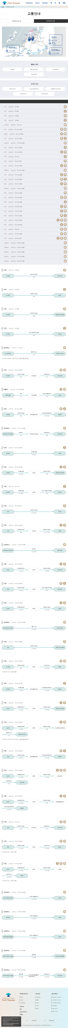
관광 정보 (37, 2)
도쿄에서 (12, 69)
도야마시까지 (12, 88)
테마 (22, 997)
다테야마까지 (45, 93)
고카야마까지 (23, 93)
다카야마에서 (34, 74)
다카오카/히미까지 (34, 88)
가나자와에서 (55, 69)
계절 (22, 1000)
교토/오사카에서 (34, 69)
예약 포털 (54, 1005)
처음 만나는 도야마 (56, 997)
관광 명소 (39, 997)
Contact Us (51, 1020)
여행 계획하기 (45, 2)
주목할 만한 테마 (29, 2)
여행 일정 (23, 1002)
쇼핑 (38, 1005)
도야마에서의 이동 (56, 1002)
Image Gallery (23, 1011)
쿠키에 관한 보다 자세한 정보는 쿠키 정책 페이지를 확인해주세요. (11, 1024)
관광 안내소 (55, 1008)
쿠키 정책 (34, 1020)
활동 (38, 1000)
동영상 (21, 1014)
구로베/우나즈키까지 (55, 88)
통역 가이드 (55, 1011)
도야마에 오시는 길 (10, 6)
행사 (38, 1008)
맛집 (38, 1002)
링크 (21, 1009)
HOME (2, 6)
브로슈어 (22, 1006)
